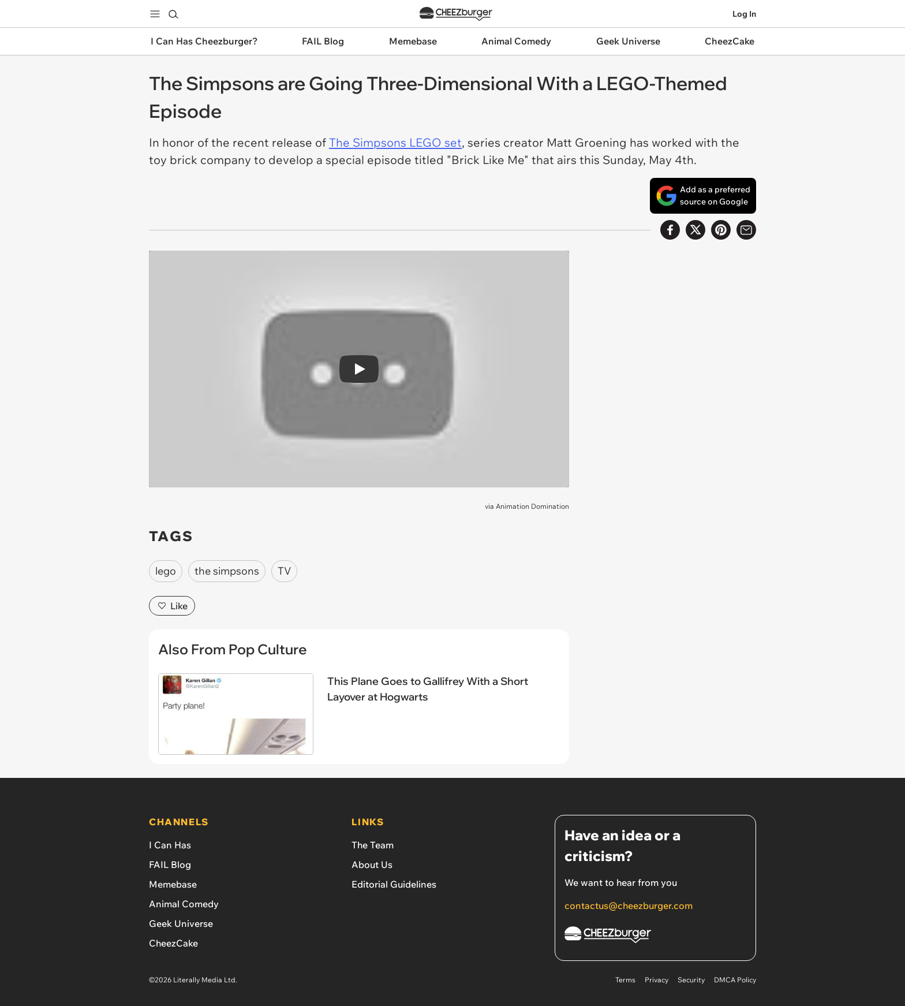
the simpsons (227, 570)
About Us (371, 864)
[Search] (173, 14)
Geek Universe (181, 923)
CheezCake (173, 943)
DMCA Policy (735, 979)
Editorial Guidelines (393, 884)
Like (172, 606)
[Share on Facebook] (670, 230)
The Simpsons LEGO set (395, 142)
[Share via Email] (746, 230)
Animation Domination (532, 506)
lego (165, 570)
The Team (372, 845)
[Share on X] (695, 230)
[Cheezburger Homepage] (655, 936)
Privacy (656, 979)
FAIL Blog (170, 864)
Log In (744, 14)
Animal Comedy (184, 904)
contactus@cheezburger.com (628, 905)
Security (691, 979)
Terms (625, 979)
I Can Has (170, 845)
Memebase (173, 884)
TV (284, 570)
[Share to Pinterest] (721, 230)
